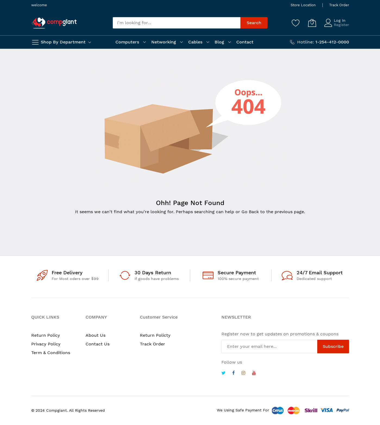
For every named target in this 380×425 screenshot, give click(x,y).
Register (341, 25)
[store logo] (54, 23)
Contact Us (97, 344)
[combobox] (176, 23)
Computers (127, 42)
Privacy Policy (46, 344)
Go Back (250, 211)
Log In (340, 20)
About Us (95, 335)
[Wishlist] (296, 23)
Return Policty (155, 335)
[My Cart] (312, 23)
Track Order (339, 5)
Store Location (303, 5)
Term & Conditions (50, 352)
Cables (195, 42)
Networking (163, 42)
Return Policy (45, 335)
